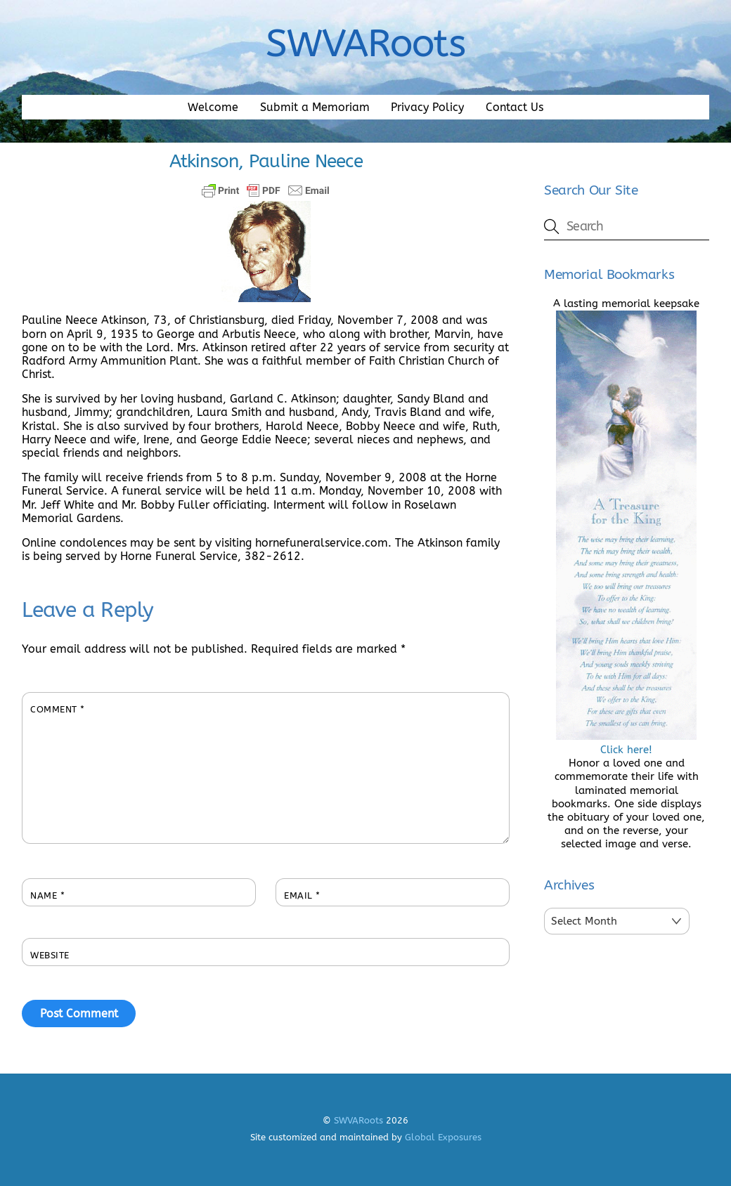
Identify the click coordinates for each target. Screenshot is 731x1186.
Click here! (626, 743)
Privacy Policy (427, 107)
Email (302, 895)
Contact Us (514, 107)
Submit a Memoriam (315, 107)
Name (47, 895)
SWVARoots (358, 1120)
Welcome (213, 107)
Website (50, 955)
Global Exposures (443, 1137)
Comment (57, 709)
